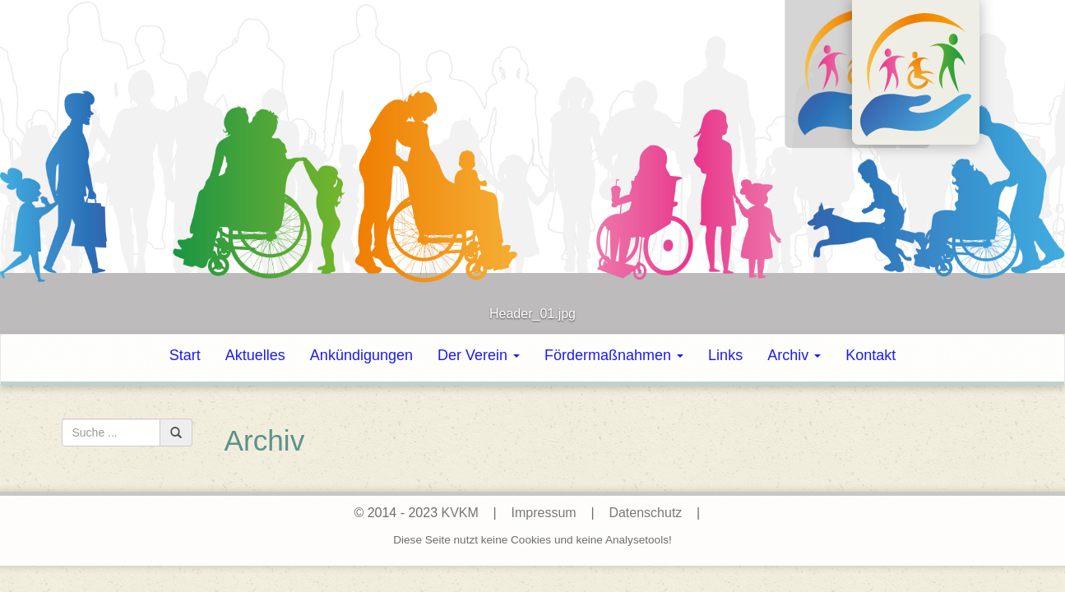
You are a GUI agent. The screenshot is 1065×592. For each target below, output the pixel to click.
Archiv (794, 355)
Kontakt (870, 355)
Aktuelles (255, 355)
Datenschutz (645, 513)
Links (725, 355)
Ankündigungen (361, 355)
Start (185, 355)
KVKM (459, 513)
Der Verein (479, 355)
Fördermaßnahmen (613, 355)
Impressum (544, 513)
